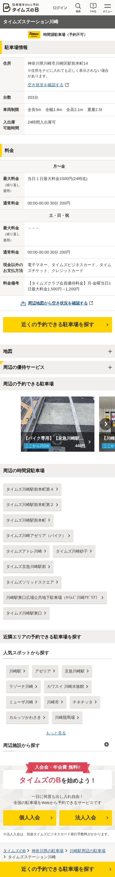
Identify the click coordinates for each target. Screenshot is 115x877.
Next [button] (106, 424)
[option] (57, 424)
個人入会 (29, 818)
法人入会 (85, 818)
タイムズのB (14, 850)
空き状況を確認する (45, 84)
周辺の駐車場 (87, 850)
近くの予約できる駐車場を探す (57, 324)
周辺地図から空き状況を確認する (58, 303)
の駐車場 (47, 850)
